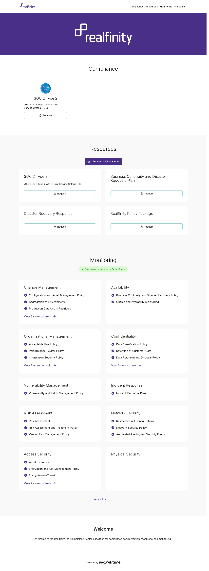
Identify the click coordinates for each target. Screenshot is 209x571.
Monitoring (166, 6)
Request (45, 115)
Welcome (179, 6)
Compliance (137, 6)
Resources (152, 6)
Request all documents (103, 161)
